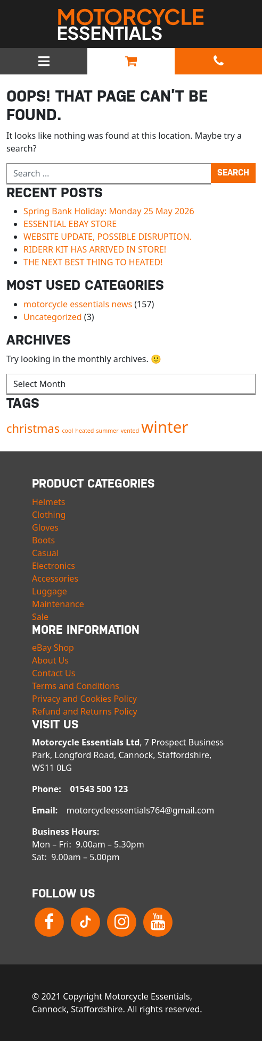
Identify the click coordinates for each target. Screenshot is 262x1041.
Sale (40, 617)
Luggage (49, 591)
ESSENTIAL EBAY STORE (70, 224)
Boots (43, 540)
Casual (45, 553)
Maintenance (58, 604)
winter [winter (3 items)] (164, 427)
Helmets (48, 502)
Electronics (53, 566)
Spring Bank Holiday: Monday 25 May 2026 (108, 211)
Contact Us (53, 673)
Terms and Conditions (75, 686)
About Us (50, 660)
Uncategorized (52, 317)
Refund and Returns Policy (84, 711)
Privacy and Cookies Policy (84, 698)
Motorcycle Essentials (131, 24)
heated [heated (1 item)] (84, 430)
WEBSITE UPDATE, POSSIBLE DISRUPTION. (107, 236)
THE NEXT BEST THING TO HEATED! (92, 262)
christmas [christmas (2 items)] (33, 428)
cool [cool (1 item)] (67, 430)
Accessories (55, 578)
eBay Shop (53, 647)
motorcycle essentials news (77, 304)
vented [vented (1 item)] (130, 430)
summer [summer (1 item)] (107, 430)
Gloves (45, 527)
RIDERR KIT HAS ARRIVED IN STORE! (94, 249)
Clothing (49, 514)
